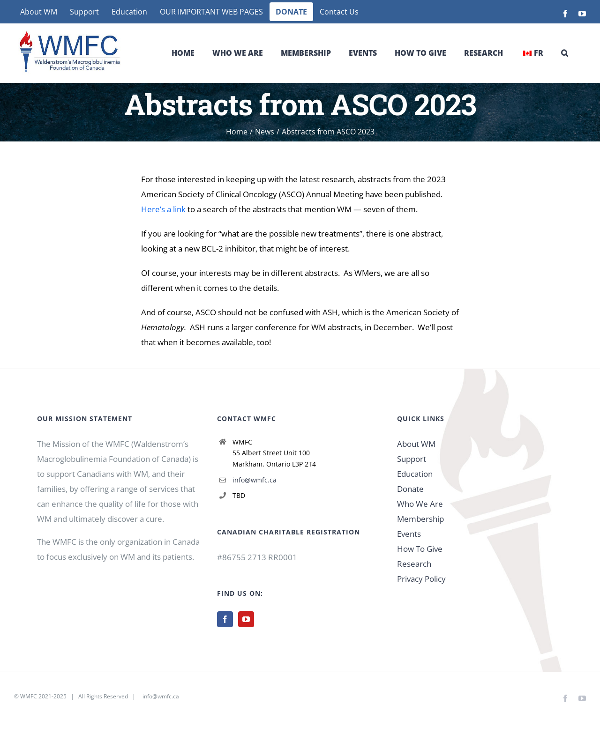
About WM (416, 443)
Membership (420, 518)
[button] (564, 52)
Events (409, 533)
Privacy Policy (421, 578)
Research (414, 563)
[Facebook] (225, 619)
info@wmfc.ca (254, 479)
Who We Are (420, 503)
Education (415, 473)
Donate (410, 488)
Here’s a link (163, 209)
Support (411, 458)
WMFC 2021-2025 (43, 696)
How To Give (419, 548)
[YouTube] (246, 619)
